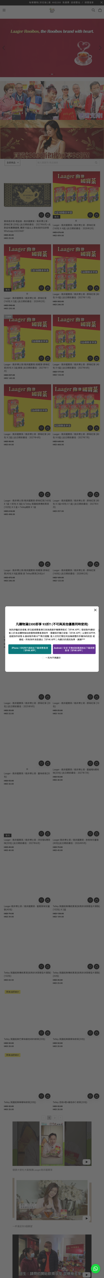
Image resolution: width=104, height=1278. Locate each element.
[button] (49, 74)
